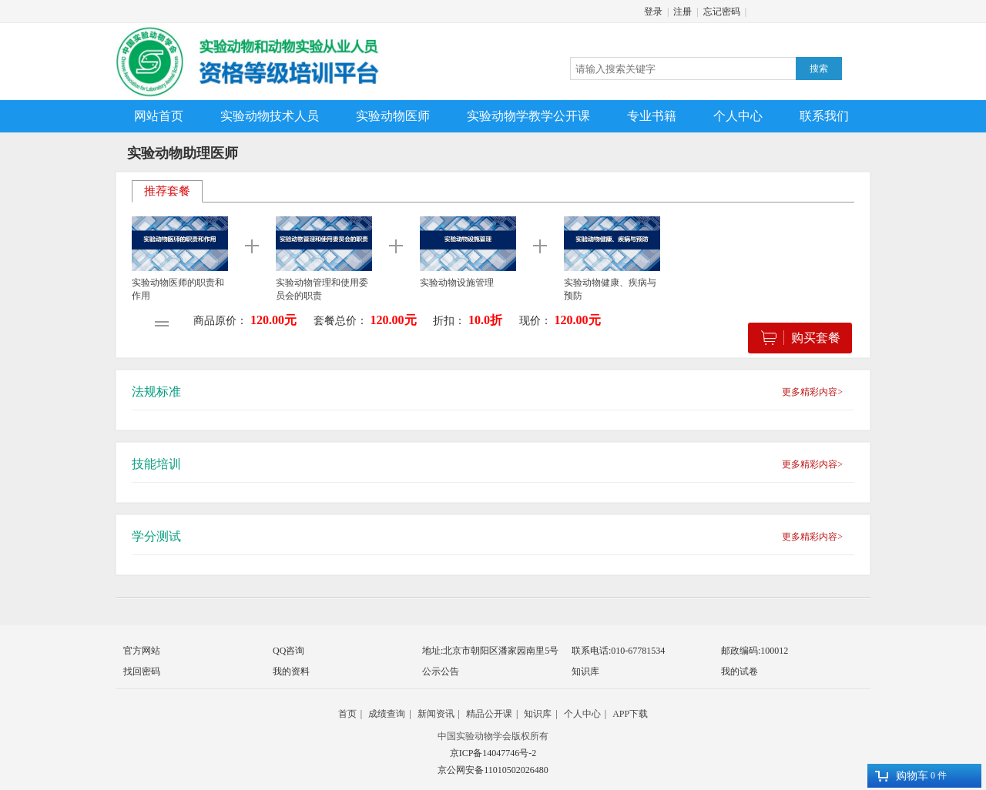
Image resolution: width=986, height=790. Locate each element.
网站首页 (158, 115)
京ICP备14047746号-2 (493, 753)
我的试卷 (739, 671)
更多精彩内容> (812, 392)
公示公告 (440, 671)
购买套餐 (800, 337)
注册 (682, 11)
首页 (347, 713)
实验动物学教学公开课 (528, 115)
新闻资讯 (436, 713)
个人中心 (738, 115)
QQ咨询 (288, 650)
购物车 (901, 776)
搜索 (819, 68)
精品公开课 (489, 713)
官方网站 (141, 650)
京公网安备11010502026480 (493, 770)
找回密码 (141, 671)
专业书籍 (651, 115)
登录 (653, 11)
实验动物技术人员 (269, 115)
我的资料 (291, 671)
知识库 (585, 671)
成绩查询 (386, 713)
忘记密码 (721, 11)
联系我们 (824, 115)
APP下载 (630, 713)
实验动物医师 (393, 115)
